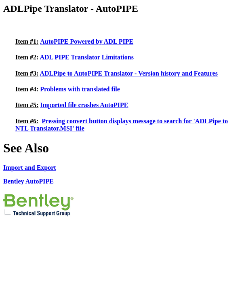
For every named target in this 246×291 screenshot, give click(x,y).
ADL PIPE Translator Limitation (85, 57)
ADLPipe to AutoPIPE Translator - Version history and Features (129, 73)
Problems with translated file (80, 89)
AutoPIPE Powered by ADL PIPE (86, 41)
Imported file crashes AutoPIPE (84, 104)
